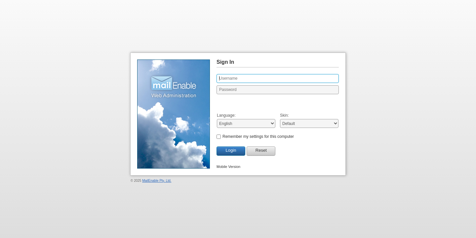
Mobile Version (228, 167)
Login (231, 150)
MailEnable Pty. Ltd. (156, 180)
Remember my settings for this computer (258, 136)
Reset (261, 150)
